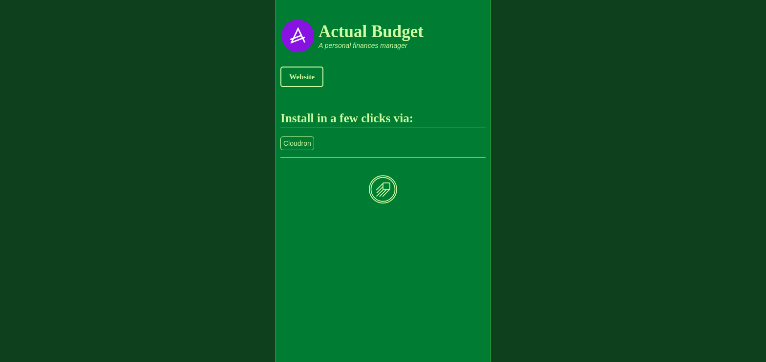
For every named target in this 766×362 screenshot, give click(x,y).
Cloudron (297, 143)
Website (302, 76)
